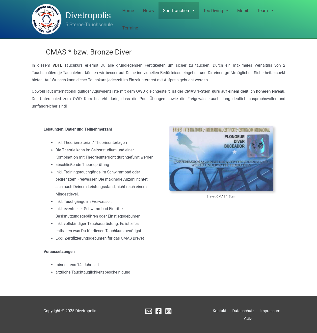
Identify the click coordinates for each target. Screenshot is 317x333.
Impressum (263, 310)
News (157, 19)
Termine (275, 19)
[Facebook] (158, 311)
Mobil (237, 19)
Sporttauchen (182, 19)
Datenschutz (238, 310)
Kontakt (216, 310)
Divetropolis (88, 15)
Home (141, 19)
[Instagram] (168, 311)
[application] (195, 19)
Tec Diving (214, 19)
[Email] (148, 311)
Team (255, 19)
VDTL (57, 65)
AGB (281, 310)
